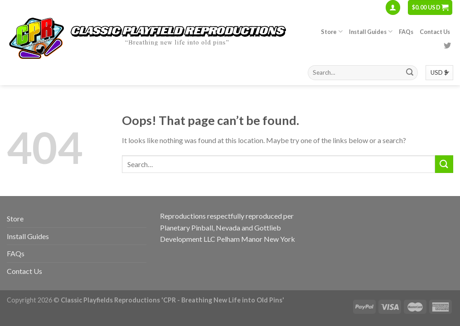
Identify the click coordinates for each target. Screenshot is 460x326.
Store (332, 31)
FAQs (406, 31)
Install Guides (370, 31)
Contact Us (435, 31)
